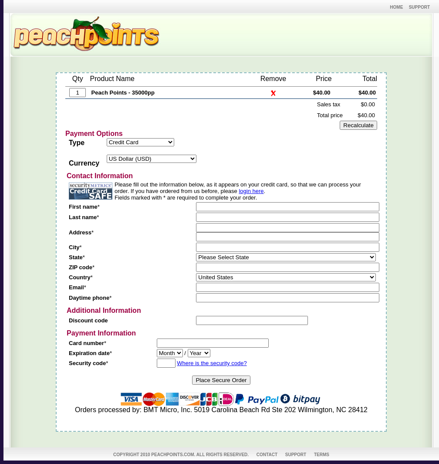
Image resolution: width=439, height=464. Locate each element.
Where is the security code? (212, 363)
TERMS (321, 454)
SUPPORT (295, 454)
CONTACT (267, 454)
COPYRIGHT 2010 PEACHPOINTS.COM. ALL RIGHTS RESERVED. (181, 454)
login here (251, 191)
